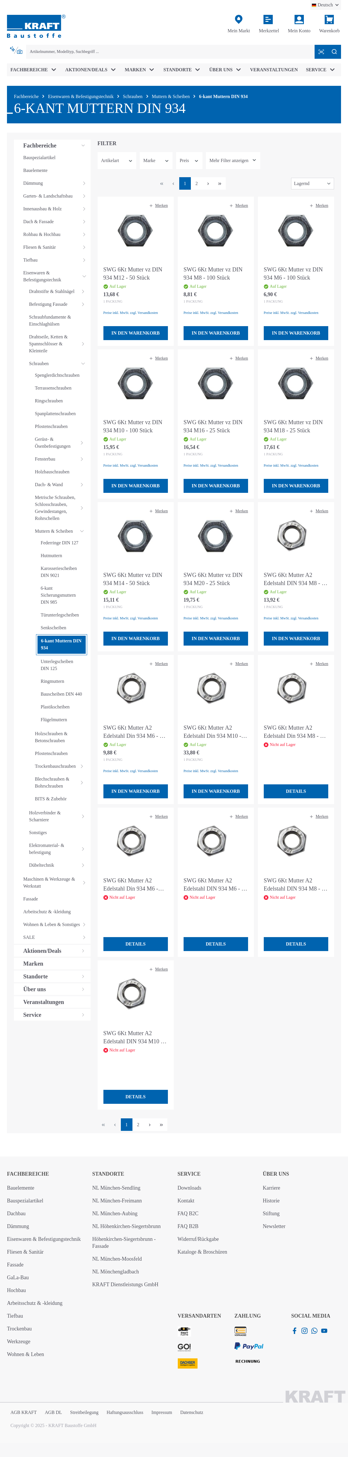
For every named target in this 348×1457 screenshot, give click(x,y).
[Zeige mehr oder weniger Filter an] (233, 160)
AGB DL (53, 1412)
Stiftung (271, 1213)
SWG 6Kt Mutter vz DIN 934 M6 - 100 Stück (293, 273)
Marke (156, 160)
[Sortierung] (312, 183)
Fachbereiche (28, 1174)
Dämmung (18, 1226)
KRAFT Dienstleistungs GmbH (125, 1284)
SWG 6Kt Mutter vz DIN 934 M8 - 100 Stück (213, 273)
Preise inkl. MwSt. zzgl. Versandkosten (130, 313)
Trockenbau (19, 1329)
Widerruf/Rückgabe (198, 1239)
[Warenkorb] (329, 24)
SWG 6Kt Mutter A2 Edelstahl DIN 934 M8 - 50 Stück (295, 579)
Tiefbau (15, 1316)
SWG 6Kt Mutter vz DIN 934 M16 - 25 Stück (213, 426)
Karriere (271, 1188)
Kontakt (185, 1201)
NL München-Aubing (115, 1213)
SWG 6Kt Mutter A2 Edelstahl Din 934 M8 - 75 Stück (295, 732)
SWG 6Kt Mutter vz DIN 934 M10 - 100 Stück (132, 426)
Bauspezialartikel (25, 1201)
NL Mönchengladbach (115, 1272)
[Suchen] (334, 52)
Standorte (108, 1174)
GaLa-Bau (18, 1277)
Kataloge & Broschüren (202, 1252)
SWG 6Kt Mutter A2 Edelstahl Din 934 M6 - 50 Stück (134, 732)
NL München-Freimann (117, 1201)
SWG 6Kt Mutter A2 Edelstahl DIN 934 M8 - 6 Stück (294, 885)
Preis (189, 160)
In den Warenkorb (136, 333)
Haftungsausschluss (125, 1412)
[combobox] (170, 52)
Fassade (15, 1265)
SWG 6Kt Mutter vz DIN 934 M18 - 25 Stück (293, 426)
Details (296, 791)
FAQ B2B (187, 1226)
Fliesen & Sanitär (25, 1252)
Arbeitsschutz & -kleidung (34, 1303)
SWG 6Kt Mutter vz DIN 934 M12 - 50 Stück (132, 273)
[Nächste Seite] (208, 183)
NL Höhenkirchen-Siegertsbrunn (126, 1226)
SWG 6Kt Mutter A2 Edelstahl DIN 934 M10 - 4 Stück (135, 1037)
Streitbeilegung (84, 1412)
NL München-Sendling (116, 1188)
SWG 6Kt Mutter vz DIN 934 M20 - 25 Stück (213, 579)
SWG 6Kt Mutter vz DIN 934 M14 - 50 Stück (132, 579)
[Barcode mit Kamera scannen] (321, 52)
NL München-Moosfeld (117, 1259)
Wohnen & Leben (25, 1354)
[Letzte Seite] (220, 183)
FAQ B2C (187, 1213)
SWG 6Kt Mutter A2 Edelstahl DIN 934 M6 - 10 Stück (215, 885)
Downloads (189, 1188)
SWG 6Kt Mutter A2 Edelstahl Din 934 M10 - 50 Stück (212, 732)
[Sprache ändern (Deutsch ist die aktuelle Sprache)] (325, 5)
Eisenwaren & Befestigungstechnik (44, 1239)
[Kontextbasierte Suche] (16, 50)
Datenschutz (191, 1412)
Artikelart (117, 160)
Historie (271, 1201)
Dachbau (16, 1213)
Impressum (161, 1412)
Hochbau (16, 1290)
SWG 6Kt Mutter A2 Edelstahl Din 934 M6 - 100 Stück (130, 885)
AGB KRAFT (23, 1412)
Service (188, 1174)
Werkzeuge (19, 1341)
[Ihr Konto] (299, 24)
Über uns (276, 1174)
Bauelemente (20, 1188)
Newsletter (274, 1226)
